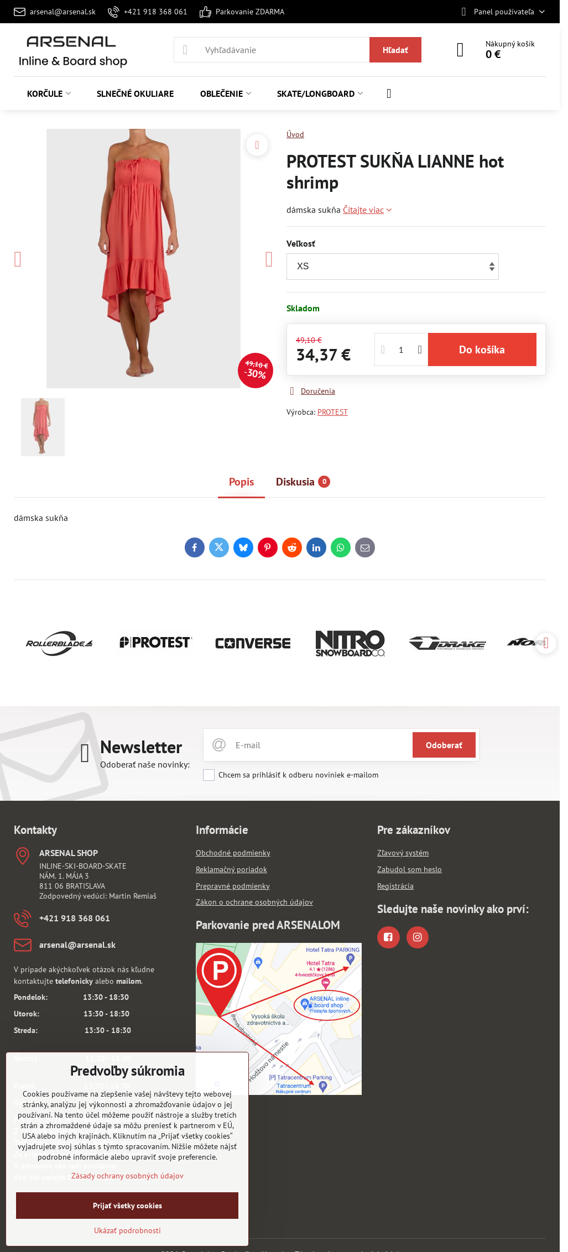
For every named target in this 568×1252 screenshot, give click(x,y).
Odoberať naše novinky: (145, 764)
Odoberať (444, 744)
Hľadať (395, 49)
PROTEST (332, 412)
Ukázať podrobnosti (127, 1230)
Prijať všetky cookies (127, 1206)
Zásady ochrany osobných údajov (127, 1176)
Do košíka (482, 349)
